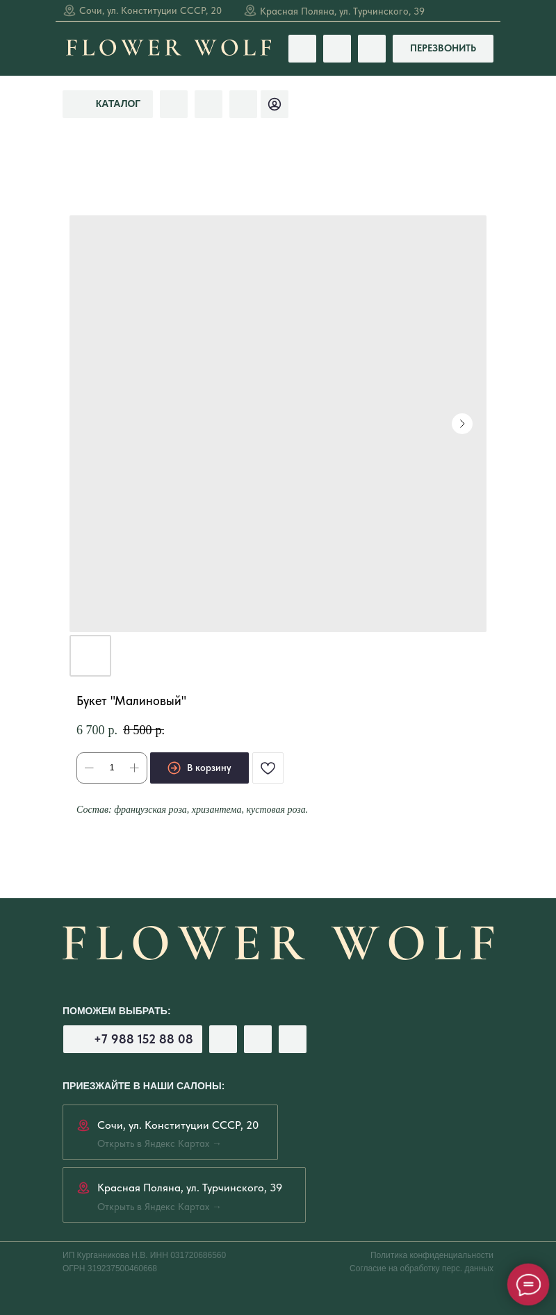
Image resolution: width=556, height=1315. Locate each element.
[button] (443, 49)
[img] (243, 104)
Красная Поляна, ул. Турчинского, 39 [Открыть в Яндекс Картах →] (342, 11)
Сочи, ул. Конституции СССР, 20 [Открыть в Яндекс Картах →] (150, 10)
